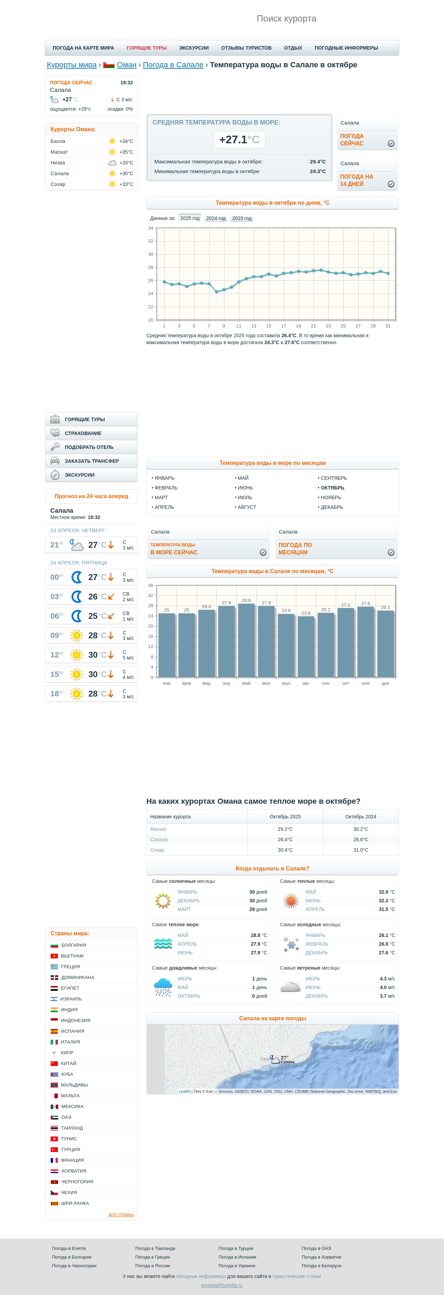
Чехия (69, 1192)
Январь (187, 892)
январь (164, 478)
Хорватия (73, 1171)
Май (311, 892)
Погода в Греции (152, 1257)
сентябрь (334, 478)
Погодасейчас (352, 139)
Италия (70, 1042)
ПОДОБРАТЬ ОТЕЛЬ (89, 447)
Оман (127, 64)
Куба (67, 1074)
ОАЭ (66, 1117)
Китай (68, 1063)
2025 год (189, 218)
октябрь (332, 488)
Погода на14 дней (357, 180)
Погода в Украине (237, 1265)
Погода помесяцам (295, 548)
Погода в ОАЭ (316, 1248)
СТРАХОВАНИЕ (83, 433)
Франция (72, 1160)
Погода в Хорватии (321, 1257)
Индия (69, 1009)
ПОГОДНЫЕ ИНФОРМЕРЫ (346, 48)
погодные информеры (201, 1276)
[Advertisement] (272, 91)
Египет (70, 988)
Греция (70, 966)
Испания (72, 1031)
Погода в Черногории (74, 1265)
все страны (121, 1214)
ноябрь (331, 497)
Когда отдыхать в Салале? (272, 868)
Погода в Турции (236, 1248)
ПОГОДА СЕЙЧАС (71, 82)
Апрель (315, 909)
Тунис (69, 1138)
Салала (159, 839)
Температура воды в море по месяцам (273, 463)
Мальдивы (74, 1085)
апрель (164, 507)
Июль (185, 978)
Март (184, 909)
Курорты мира (72, 64)
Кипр (67, 1052)
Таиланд (72, 1128)
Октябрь (189, 996)
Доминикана (77, 977)
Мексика (72, 1106)
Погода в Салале (173, 64)
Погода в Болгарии (71, 1257)
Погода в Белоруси (321, 1265)
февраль (166, 488)
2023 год (241, 218)
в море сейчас (174, 549)
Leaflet (184, 1091)
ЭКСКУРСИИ (194, 48)
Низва (58, 162)
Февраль (317, 944)
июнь (245, 488)
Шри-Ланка (75, 1203)
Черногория (77, 1181)
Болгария (73, 945)
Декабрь (189, 900)
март (161, 497)
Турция (70, 1149)
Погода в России (152, 1265)
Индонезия (76, 1020)
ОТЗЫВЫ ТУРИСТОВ (246, 48)
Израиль (71, 999)
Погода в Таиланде (155, 1248)
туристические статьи (297, 1276)
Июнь (313, 900)
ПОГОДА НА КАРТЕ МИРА (83, 48)
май (243, 478)
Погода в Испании (237, 1257)
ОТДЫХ (293, 48)
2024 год (215, 218)
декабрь (332, 507)
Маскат (158, 829)
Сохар (157, 850)
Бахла (58, 141)
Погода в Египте (69, 1248)
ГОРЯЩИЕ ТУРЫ (147, 48)
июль (245, 497)
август (247, 507)
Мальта (70, 1095)
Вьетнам (72, 956)
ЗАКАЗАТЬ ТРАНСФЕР (92, 461)
